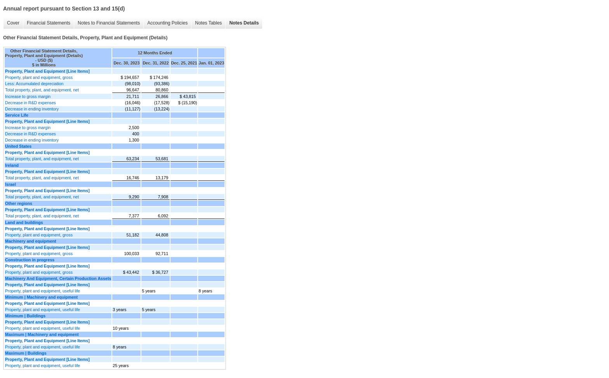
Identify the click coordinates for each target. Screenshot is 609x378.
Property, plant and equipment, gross (39, 77)
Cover (13, 23)
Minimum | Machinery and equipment (41, 297)
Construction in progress (29, 259)
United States (18, 146)
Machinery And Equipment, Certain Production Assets (58, 278)
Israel (10, 184)
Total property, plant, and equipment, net (42, 90)
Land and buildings (24, 222)
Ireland (12, 165)
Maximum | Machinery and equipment (42, 334)
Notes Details (244, 23)
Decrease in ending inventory (32, 109)
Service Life (16, 115)
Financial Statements (48, 23)
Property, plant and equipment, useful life (42, 291)
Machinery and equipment (30, 241)
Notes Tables (208, 23)
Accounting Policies (167, 23)
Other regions (18, 203)
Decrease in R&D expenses (30, 102)
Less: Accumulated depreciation (34, 83)
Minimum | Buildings (25, 315)
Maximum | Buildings (26, 353)
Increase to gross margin (27, 96)
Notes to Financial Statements (109, 23)
